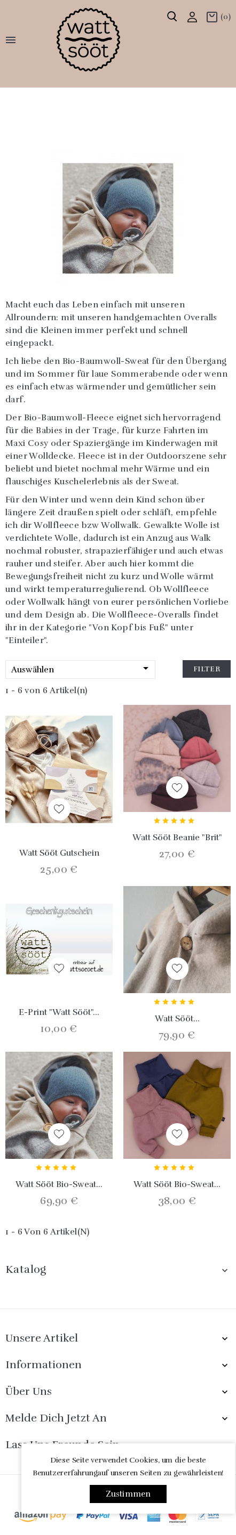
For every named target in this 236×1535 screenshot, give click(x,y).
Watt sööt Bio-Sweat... (59, 1184)
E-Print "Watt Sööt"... (59, 1012)
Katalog (25, 1269)
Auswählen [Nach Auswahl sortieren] (81, 669)
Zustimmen (128, 1494)
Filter (206, 668)
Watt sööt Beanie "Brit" (177, 837)
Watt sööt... (177, 1018)
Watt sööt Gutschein (59, 853)
